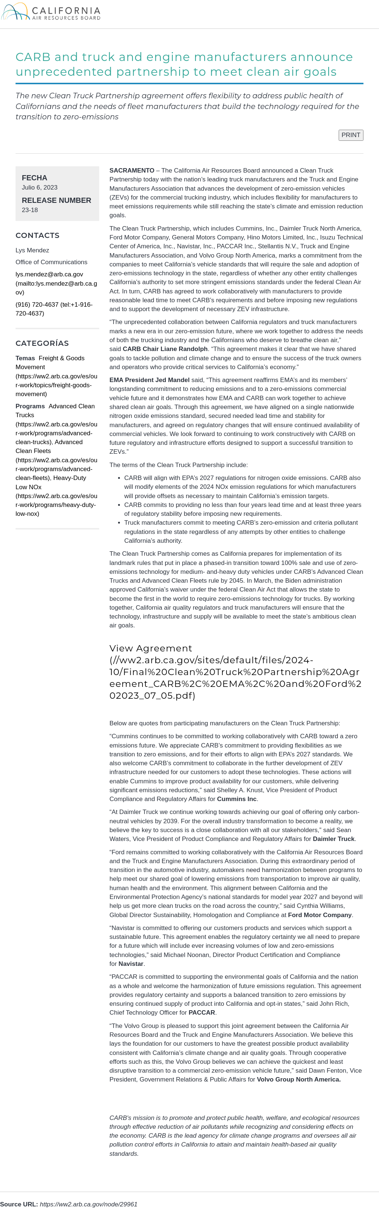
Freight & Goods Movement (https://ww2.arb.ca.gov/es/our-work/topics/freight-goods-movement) (56, 376)
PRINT (351, 135)
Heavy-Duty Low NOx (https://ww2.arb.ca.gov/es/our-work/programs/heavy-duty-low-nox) (56, 495)
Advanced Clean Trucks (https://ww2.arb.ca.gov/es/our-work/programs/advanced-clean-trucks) (56, 424)
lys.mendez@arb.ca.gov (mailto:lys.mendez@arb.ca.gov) (56, 283)
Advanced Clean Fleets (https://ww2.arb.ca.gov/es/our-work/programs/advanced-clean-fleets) (56, 460)
